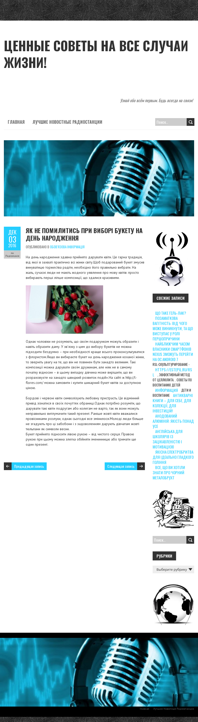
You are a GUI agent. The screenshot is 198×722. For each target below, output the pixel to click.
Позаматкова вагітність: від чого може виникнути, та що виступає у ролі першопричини (173, 328)
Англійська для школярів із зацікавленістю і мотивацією (168, 439)
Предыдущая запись (29, 466)
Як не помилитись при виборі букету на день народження (84, 234)
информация (166, 390)
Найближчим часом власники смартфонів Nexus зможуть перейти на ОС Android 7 (173, 351)
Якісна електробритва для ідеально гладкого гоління (173, 457)
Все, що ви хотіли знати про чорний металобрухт (169, 472)
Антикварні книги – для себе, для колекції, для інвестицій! (173, 402)
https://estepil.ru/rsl (172, 372)
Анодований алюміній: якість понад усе (173, 421)
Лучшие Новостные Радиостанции (67, 122)
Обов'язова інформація (67, 246)
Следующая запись (121, 466)
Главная (16, 122)
